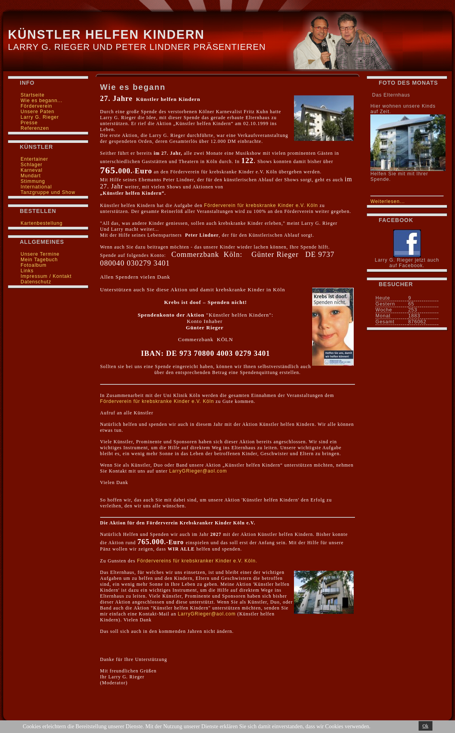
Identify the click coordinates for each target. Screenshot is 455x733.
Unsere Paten (37, 111)
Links (27, 270)
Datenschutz (36, 282)
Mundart (31, 176)
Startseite (33, 95)
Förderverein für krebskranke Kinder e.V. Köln (261, 205)
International (36, 187)
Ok (425, 726)
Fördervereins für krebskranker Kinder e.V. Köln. (197, 561)
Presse (29, 122)
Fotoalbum (34, 265)
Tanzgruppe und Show (48, 192)
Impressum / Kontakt (46, 276)
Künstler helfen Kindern (106, 35)
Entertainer (34, 159)
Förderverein (36, 106)
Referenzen (35, 128)
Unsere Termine (40, 254)
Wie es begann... (42, 100)
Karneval (31, 170)
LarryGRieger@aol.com (198, 471)
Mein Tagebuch (39, 259)
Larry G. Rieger (40, 117)
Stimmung (33, 181)
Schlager (31, 164)
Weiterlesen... (387, 201)
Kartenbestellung (42, 223)
